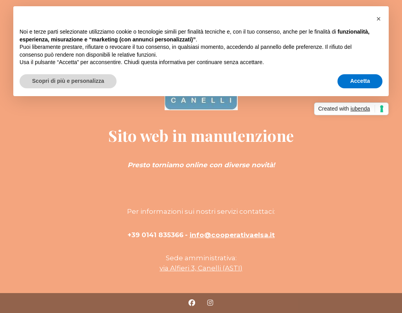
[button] (378, 19)
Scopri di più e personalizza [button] (68, 81)
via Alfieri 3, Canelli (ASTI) (201, 268)
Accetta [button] (360, 81)
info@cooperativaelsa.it (232, 235)
